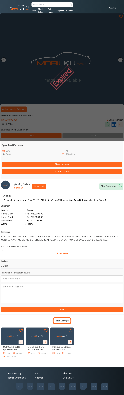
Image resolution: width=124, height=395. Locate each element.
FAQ (37, 373)
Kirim (62, 309)
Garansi (69, 10)
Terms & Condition (17, 377)
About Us (67, 373)
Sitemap (39, 377)
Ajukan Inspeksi (62, 164)
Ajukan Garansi (62, 171)
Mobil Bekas (40, 10)
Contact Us (68, 377)
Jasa (33, 10)
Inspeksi (60, 10)
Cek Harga (50, 10)
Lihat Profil (39, 186)
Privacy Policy (14, 373)
